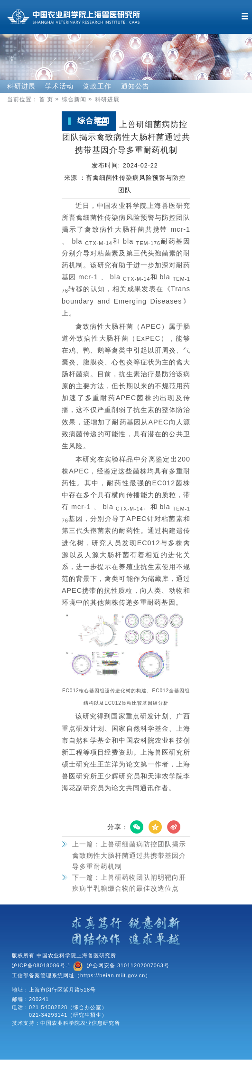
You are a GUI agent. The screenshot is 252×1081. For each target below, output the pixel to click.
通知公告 (135, 86)
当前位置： (22, 99)
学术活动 (59, 86)
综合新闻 (78, 99)
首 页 (50, 99)
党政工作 (97, 86)
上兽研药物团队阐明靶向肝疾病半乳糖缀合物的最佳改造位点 (129, 883)
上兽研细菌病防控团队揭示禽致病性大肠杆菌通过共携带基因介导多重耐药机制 (129, 855)
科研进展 (21, 86)
